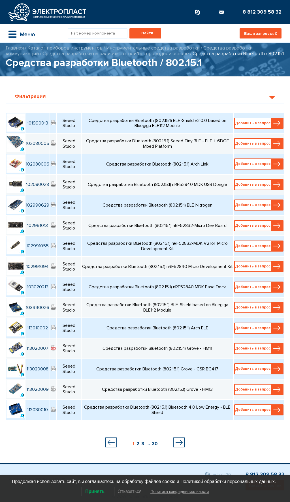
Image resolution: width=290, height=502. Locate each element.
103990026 (37, 307)
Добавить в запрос (259, 123)
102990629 (37, 205)
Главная (15, 48)
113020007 (37, 348)
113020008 (37, 369)
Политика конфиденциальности (179, 491)
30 (155, 444)
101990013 (37, 123)
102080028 (37, 184)
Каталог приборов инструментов (65, 48)
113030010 (37, 410)
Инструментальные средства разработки (153, 48)
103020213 (37, 287)
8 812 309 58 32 (262, 12)
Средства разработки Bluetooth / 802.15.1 (238, 54)
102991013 (37, 225)
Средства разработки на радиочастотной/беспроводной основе (116, 54)
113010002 (37, 328)
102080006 (37, 164)
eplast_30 (218, 474)
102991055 (37, 246)
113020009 (38, 389)
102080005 (37, 143)
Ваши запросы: (260, 33)
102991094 (37, 266)
